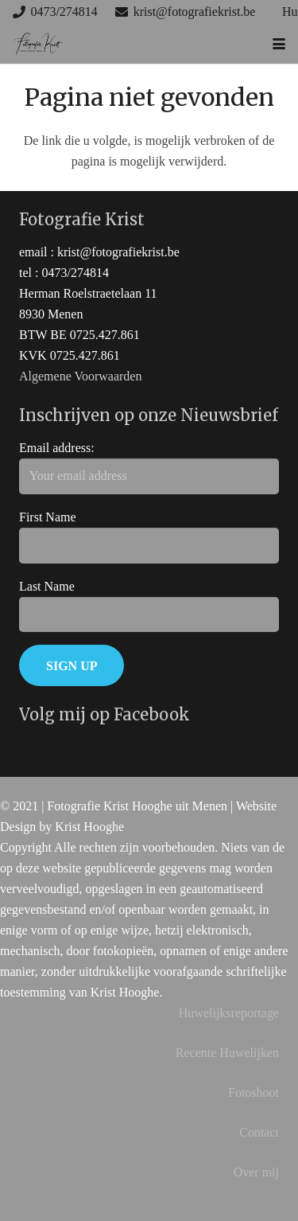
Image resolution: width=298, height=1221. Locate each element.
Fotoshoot (253, 1092)
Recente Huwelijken (227, 1052)
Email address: (57, 447)
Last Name (47, 586)
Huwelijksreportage (229, 1013)
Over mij (256, 1172)
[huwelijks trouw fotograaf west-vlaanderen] (38, 44)
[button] (279, 43)
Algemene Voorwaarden (80, 376)
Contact (259, 1132)
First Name (47, 517)
